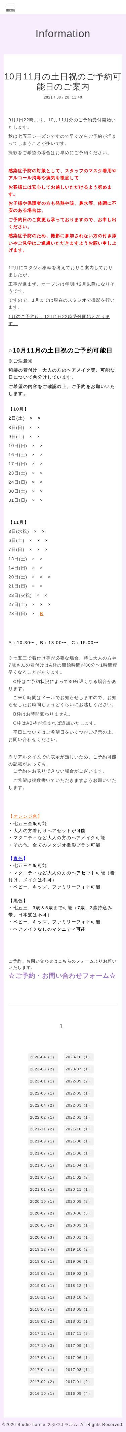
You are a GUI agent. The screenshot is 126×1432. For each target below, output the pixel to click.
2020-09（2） (79, 1201)
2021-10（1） (79, 1129)
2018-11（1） (43, 1297)
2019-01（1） (43, 1286)
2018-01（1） (79, 1321)
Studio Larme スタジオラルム (47, 1424)
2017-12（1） (43, 1333)
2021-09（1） (43, 1141)
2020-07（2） (43, 1213)
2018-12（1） (79, 1286)
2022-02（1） (43, 1117)
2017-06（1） (79, 1358)
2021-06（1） (79, 1153)
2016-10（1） (43, 1393)
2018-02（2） (43, 1321)
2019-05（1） (43, 1273)
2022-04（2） (43, 1105)
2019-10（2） (79, 1249)
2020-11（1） (79, 1189)
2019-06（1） (79, 1261)
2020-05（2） (43, 1225)
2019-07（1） (43, 1261)
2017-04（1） (43, 1370)
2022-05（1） (79, 1093)
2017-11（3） (79, 1333)
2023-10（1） (79, 1057)
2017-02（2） (43, 1382)
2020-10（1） (43, 1201)
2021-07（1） (43, 1153)
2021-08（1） (79, 1141)
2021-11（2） (43, 1129)
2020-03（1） (79, 1225)
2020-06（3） (79, 1213)
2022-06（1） (43, 1093)
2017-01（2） (79, 1382)
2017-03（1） (79, 1370)
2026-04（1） (43, 1057)
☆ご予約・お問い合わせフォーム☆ (62, 975)
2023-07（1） (79, 1069)
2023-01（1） (43, 1081)
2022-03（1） (79, 1105)
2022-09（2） (79, 1081)
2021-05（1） (43, 1165)
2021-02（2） (79, 1177)
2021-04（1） (79, 1165)
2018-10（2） (79, 1297)
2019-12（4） (43, 1249)
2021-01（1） (43, 1189)
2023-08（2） (43, 1069)
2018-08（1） (43, 1309)
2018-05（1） (79, 1309)
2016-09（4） (79, 1393)
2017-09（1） (79, 1346)
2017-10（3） (43, 1346)
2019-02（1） (79, 1273)
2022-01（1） (79, 1117)
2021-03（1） (43, 1177)
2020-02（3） (43, 1237)
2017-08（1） (43, 1358)
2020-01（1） (79, 1237)
